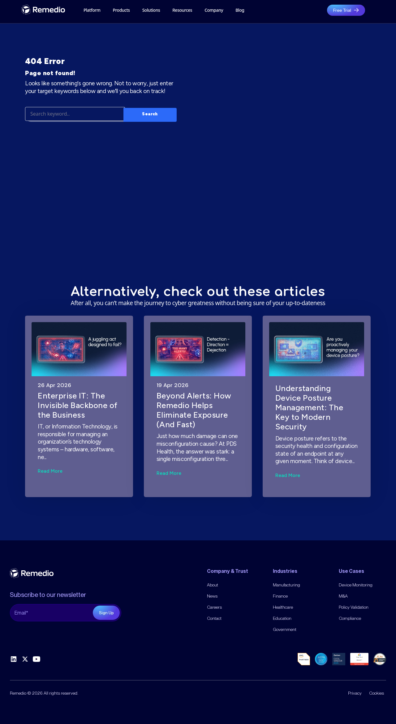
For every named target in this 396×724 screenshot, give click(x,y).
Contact (214, 618)
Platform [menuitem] (92, 10)
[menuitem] (213, 10)
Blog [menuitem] (239, 10)
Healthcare (283, 607)
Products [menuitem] (121, 10)
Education (282, 618)
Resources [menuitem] (182, 10)
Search (149, 135)
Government (284, 629)
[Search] (75, 136)
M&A (343, 596)
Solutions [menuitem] (151, 10)
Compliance (350, 618)
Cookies (376, 693)
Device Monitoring (355, 584)
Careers (214, 607)
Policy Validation (353, 607)
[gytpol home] (43, 9)
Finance (280, 596)
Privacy (355, 693)
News (212, 596)
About (212, 584)
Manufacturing (286, 584)
